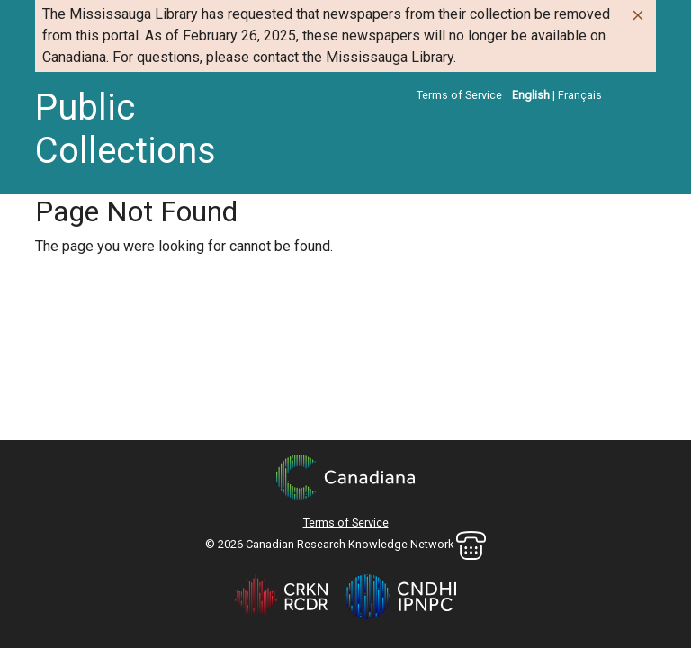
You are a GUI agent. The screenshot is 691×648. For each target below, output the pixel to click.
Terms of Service (459, 95)
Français (580, 95)
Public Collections (125, 129)
